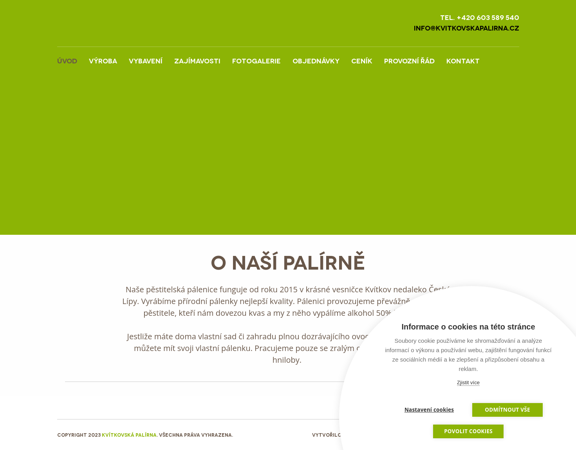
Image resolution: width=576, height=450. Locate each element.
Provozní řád (409, 60)
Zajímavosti (197, 60)
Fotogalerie (256, 60)
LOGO (123, 23)
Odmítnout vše (507, 409)
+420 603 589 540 (488, 17)
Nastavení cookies (429, 409)
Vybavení (146, 60)
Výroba (103, 60)
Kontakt (463, 60)
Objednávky (316, 60)
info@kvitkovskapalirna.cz (466, 27)
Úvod (67, 60)
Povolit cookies (468, 431)
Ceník (361, 60)
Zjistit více (468, 382)
